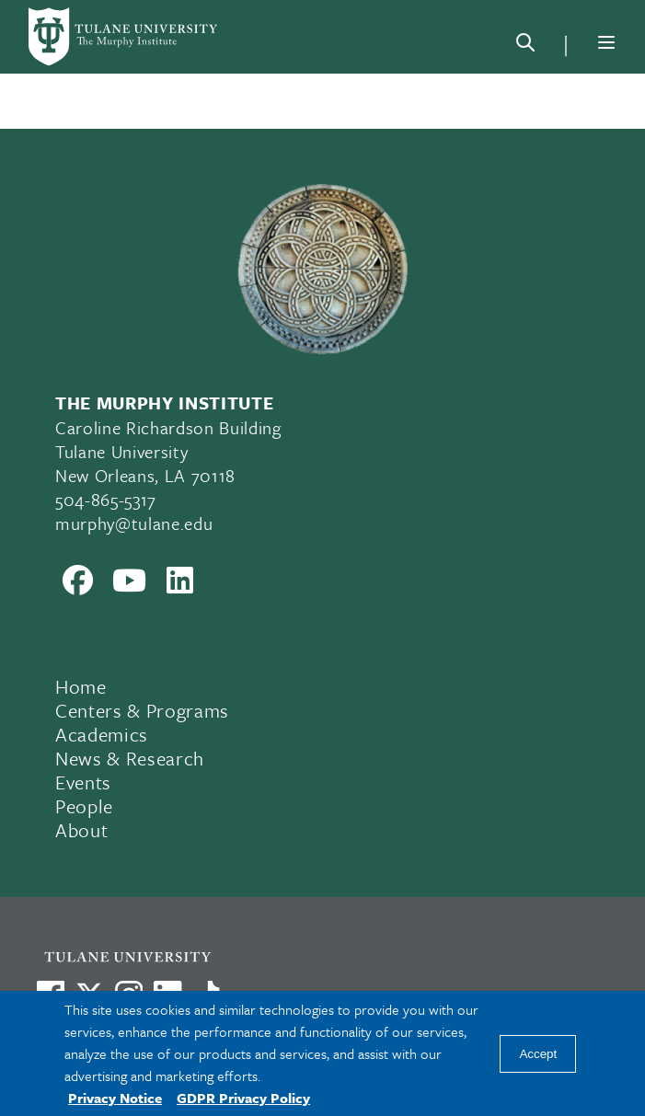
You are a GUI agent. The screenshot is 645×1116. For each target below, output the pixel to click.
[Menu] (606, 42)
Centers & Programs (142, 710)
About (81, 830)
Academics (101, 734)
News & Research (129, 758)
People (84, 806)
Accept (538, 1054)
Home (81, 686)
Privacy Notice (115, 1097)
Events (83, 782)
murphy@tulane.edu (134, 523)
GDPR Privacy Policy (243, 1097)
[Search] (525, 46)
